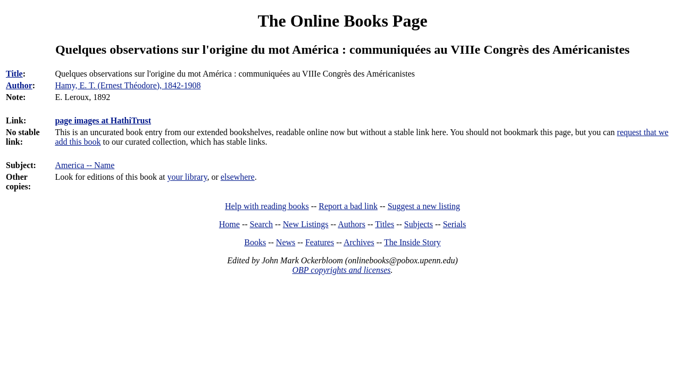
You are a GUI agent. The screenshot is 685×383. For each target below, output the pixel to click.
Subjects (418, 224)
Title (14, 73)
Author (19, 85)
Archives (359, 242)
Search (261, 224)
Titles (384, 224)
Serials (454, 224)
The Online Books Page (342, 20)
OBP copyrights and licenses (341, 269)
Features (319, 242)
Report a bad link (348, 206)
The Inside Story (412, 242)
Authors (351, 224)
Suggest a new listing (424, 206)
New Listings (306, 224)
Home (229, 224)
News (285, 242)
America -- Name (84, 165)
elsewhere (238, 176)
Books (255, 242)
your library (187, 176)
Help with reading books (267, 206)
